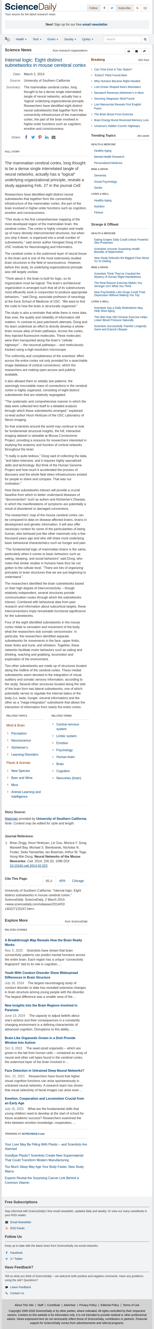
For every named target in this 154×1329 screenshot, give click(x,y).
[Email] (53, 137)
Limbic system (66, 736)
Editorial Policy (110, 1305)
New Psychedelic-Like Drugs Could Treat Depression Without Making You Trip (119, 294)
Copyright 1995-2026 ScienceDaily (30, 1311)
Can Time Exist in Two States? (113, 69)
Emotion (62, 743)
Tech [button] (37, 39)
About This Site (24, 1305)
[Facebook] (26, 137)
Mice (14, 785)
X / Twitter (16, 1258)
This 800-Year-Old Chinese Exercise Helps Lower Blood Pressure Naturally (121, 318)
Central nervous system (67, 727)
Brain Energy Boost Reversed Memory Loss (121, 120)
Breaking (98, 59)
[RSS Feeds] (137, 8)
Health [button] (21, 39)
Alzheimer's (19, 747)
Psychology (64, 750)
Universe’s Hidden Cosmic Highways (117, 126)
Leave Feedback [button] (20, 1287)
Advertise (69, 1305)
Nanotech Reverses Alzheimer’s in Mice (119, 92)
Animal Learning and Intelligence (26, 794)
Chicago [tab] (78, 881)
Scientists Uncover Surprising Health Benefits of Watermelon (117, 250)
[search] (145, 39)
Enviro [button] (53, 39)
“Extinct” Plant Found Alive (110, 75)
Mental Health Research (109, 156)
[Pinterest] (39, 137)
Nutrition (99, 206)
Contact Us (17, 1293)
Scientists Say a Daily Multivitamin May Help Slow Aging (118, 309)
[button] (129, 51)
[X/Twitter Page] (112, 8)
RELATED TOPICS (16, 715)
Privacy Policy (88, 1305)
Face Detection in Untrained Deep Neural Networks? (44, 1070)
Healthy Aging (102, 150)
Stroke (98, 187)
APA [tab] (62, 881)
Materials (11, 818)
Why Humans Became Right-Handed (117, 81)
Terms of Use (131, 1305)
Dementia (100, 175)
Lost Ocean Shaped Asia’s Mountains (117, 87)
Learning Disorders (24, 754)
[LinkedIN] (46, 137)
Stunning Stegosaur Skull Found (114, 98)
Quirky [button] (87, 39)
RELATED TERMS (62, 715)
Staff (40, 1305)
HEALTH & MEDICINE (103, 144)
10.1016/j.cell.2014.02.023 (29, 865)
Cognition (63, 771)
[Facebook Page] (104, 8)
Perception (19, 733)
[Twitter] (33, 137)
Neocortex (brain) (68, 778)
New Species (20, 771)
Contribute (53, 1305)
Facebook (16, 1252)
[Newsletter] (145, 8)
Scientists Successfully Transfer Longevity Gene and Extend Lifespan (120, 328)
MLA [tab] (49, 881)
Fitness (98, 212)
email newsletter (95, 24)
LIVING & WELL (100, 194)
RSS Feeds (17, 1228)
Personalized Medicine (108, 163)
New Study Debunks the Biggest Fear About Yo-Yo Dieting (121, 259)
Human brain (65, 757)
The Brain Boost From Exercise (113, 114)
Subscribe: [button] (124, 8)
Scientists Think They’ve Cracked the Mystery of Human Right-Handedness (117, 275)
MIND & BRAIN (99, 169)
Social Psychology (105, 181)
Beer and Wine (21, 778)
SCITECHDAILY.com (33, 1133)
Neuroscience (21, 740)
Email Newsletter (20, 1222)
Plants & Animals (18, 762)
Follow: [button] (93, 8)
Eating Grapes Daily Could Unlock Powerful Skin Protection (121, 241)
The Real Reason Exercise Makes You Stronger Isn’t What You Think (118, 284)
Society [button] (70, 39)
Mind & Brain (15, 725)
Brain (60, 764)
